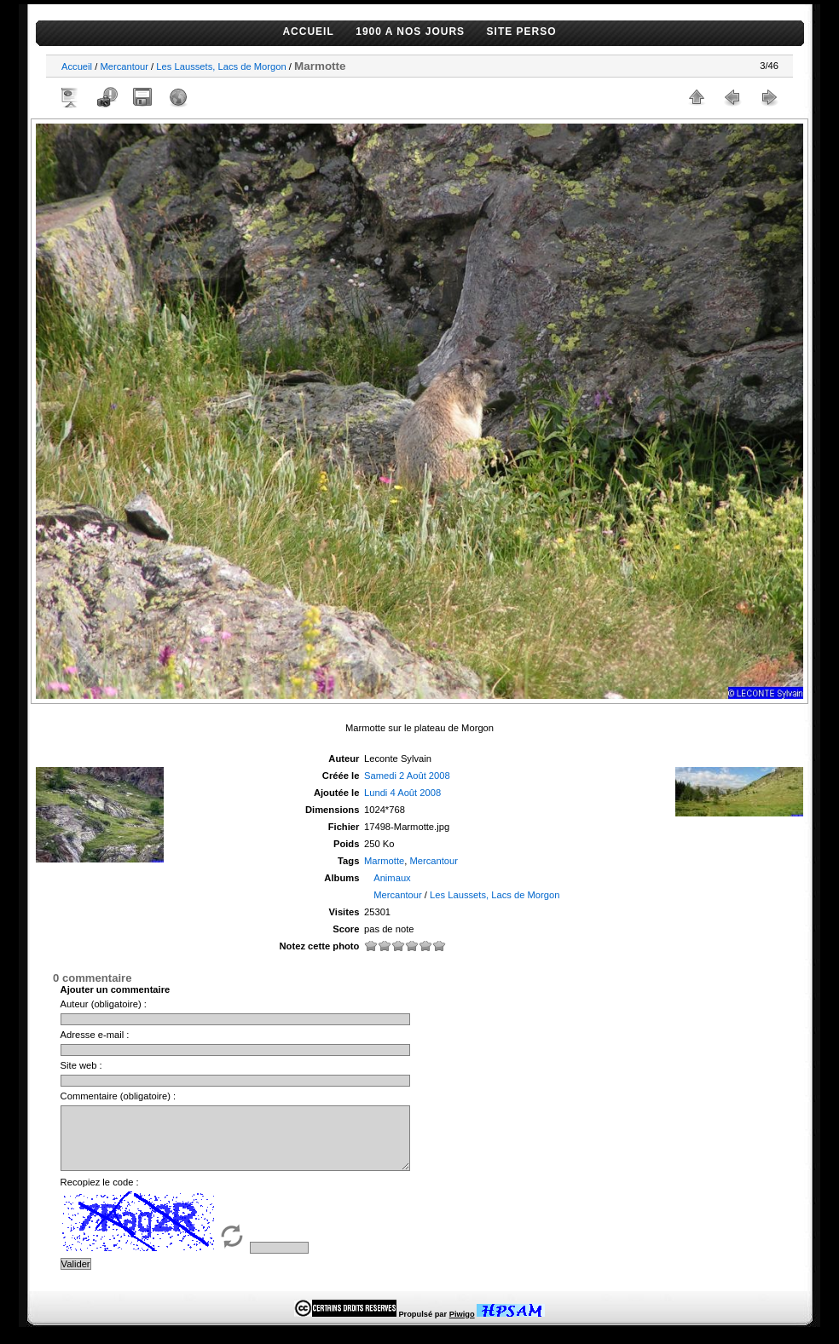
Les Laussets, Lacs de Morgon (221, 66)
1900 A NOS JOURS (410, 31)
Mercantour (124, 66)
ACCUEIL (307, 31)
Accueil (76, 66)
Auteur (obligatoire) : (104, 1004)
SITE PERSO (522, 31)
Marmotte (384, 861)
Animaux (392, 878)
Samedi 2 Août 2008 (407, 775)
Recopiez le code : (100, 1195)
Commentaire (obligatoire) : (118, 1096)
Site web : (81, 1065)
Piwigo (462, 1327)
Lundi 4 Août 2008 (402, 792)
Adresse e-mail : (95, 1035)
